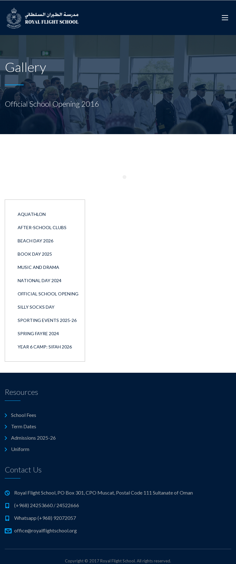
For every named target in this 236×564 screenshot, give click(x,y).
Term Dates (23, 426)
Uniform (20, 449)
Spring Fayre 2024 (38, 333)
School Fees (23, 415)
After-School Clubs (42, 227)
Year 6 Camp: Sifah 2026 (45, 346)
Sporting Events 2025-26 (47, 320)
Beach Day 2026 (35, 240)
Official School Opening (48, 293)
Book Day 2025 (35, 254)
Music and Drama (38, 267)
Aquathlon (32, 214)
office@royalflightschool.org (45, 530)
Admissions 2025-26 (33, 438)
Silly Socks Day (36, 307)
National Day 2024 (39, 280)
